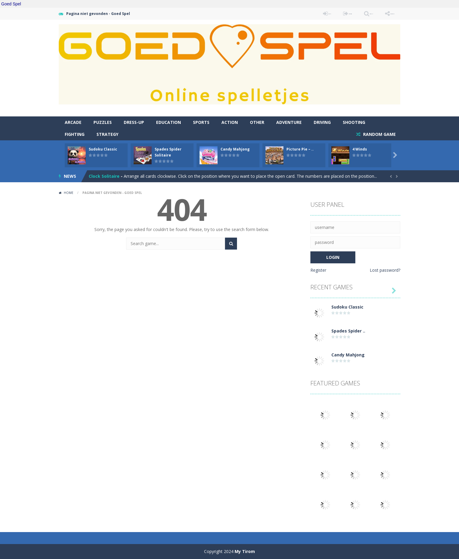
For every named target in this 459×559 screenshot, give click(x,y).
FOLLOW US (383, 13)
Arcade (73, 122)
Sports (201, 122)
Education (168, 122)
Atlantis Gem (103, 176)
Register (318, 270)
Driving (322, 122)
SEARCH (347, 13)
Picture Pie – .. (300, 149)
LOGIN (279, 13)
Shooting (354, 122)
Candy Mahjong (235, 149)
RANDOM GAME (379, 134)
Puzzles (102, 122)
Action (229, 122)
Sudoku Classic (103, 149)
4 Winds (359, 149)
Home (68, 193)
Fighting (74, 134)
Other (257, 122)
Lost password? (385, 270)
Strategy (107, 134)
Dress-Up (134, 122)
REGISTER (312, 13)
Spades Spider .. (348, 331)
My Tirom (245, 551)
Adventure (289, 122)
